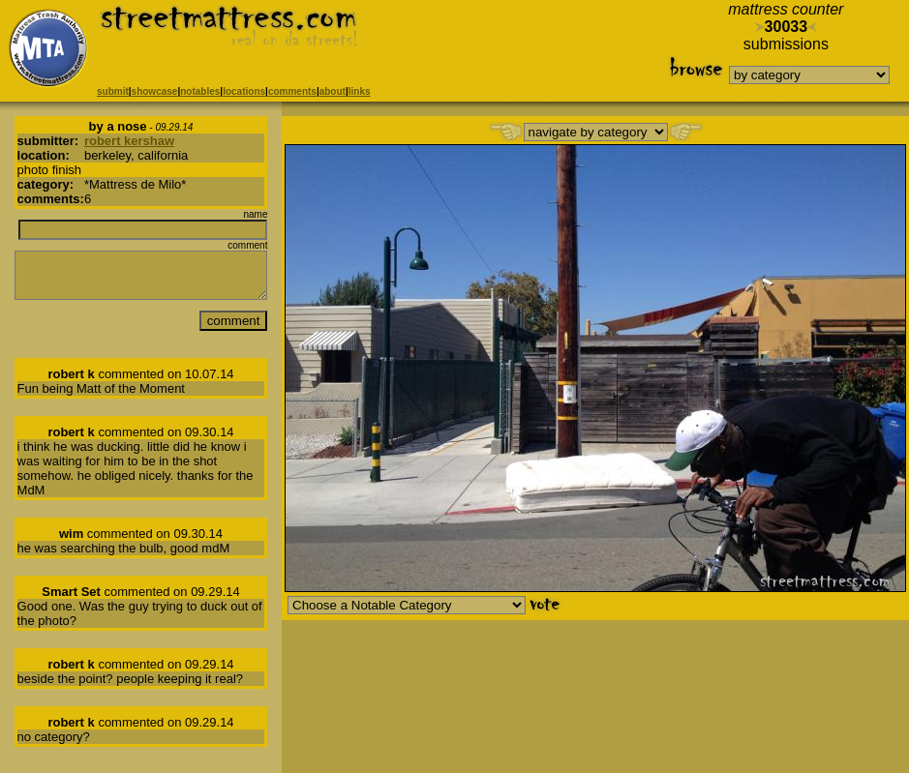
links (359, 91)
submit (113, 91)
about (332, 91)
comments (292, 91)
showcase (155, 91)
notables (200, 91)
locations (244, 91)
